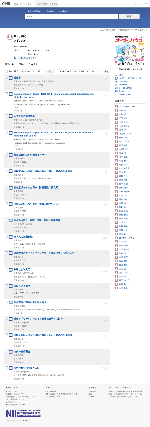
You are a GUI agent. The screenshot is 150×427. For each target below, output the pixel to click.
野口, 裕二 (123, 180)
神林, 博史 (123, 137)
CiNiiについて (12, 391)
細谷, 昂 (122, 253)
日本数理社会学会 (126, 238)
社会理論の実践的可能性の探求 (30, 302)
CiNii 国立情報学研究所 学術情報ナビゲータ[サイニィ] (6, 3)
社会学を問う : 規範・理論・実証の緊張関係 (37, 220)
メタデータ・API (52, 397)
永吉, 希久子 (124, 168)
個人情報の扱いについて (16, 399)
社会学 (17, 77)
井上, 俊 (122, 242)
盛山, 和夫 (123, 265)
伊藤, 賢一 (123, 188)
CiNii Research (51, 391)
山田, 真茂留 (124, 126)
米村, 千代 (123, 176)
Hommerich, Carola (127, 107)
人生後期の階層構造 (24, 116)
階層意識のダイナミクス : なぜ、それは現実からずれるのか (45, 253)
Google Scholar (125, 88)
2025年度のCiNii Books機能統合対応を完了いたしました (124, 30)
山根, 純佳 (123, 122)
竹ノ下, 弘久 (124, 141)
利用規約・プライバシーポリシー (20, 397)
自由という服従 (22, 286)
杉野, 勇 (122, 207)
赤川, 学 (122, 203)
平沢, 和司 (123, 161)
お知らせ (92, 391)
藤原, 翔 (122, 153)
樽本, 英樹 (123, 184)
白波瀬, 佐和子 (125, 134)
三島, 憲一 (123, 269)
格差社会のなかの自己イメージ (30, 154)
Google (122, 91)
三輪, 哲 (122, 172)
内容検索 (63, 11)
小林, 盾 (122, 114)
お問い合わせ (12, 402)
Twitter (91, 397)
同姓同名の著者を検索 (27, 58)
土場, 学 (122, 222)
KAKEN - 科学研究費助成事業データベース (126, 391)
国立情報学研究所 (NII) (15, 405)
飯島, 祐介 (123, 199)
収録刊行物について (14, 394)
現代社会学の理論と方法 (27, 368)
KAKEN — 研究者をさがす (130, 78)
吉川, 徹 (122, 110)
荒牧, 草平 (123, 165)
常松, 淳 (122, 195)
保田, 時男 (123, 145)
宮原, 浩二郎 (124, 280)
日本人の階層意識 (23, 236)
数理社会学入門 (22, 269)
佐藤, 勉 (122, 284)
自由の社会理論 (22, 351)
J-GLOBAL (123, 81)
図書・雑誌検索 (34, 11)
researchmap (124, 85)
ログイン (133, 4)
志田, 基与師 (124, 249)
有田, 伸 (122, 130)
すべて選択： (12, 71)
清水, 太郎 (123, 273)
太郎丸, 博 (123, 149)
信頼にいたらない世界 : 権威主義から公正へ (37, 204)
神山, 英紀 (123, 211)
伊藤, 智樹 (123, 215)
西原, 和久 (123, 261)
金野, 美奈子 (124, 191)
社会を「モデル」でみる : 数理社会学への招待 (38, 318)
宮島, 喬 (122, 276)
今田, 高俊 (123, 219)
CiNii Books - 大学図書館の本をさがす (61, 394)
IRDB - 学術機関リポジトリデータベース (125, 394)
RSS (90, 394)
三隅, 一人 (123, 230)
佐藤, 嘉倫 (123, 226)
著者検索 (50, 11)
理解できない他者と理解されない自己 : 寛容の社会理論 (43, 171)
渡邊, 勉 (122, 234)
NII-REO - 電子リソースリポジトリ (122, 397)
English (144, 4)
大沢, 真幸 (123, 288)
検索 (129, 16)
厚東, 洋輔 (123, 245)
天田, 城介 (123, 118)
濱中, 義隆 (123, 157)
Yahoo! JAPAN (125, 94)
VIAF (121, 75)
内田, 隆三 (123, 257)
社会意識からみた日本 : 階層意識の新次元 (36, 187)
